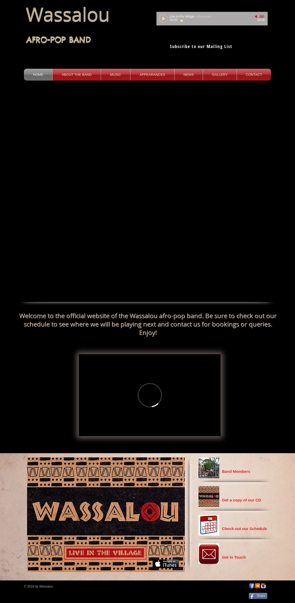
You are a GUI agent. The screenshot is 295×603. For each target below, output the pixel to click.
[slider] (262, 16)
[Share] (258, 596)
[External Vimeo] (150, 395)
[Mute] (256, 16)
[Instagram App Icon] (263, 585)
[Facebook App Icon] (251, 585)
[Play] (163, 18)
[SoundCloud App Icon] (257, 585)
